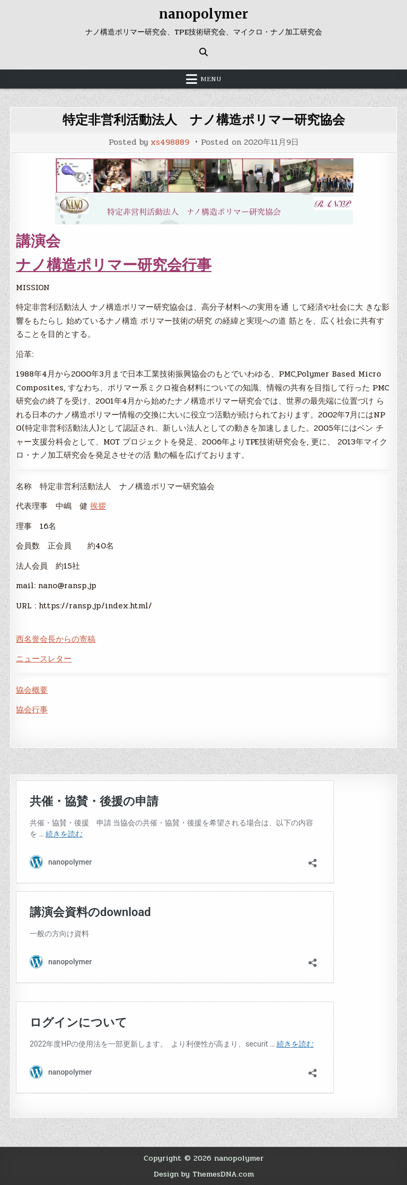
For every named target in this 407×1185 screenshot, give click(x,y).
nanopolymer (203, 14)
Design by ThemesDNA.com (204, 1174)
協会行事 (32, 709)
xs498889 (170, 142)
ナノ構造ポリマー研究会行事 (113, 264)
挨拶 (98, 506)
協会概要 (32, 690)
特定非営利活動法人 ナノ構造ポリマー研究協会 (204, 119)
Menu (211, 79)
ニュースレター (44, 658)
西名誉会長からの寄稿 (55, 639)
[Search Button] (203, 52)
